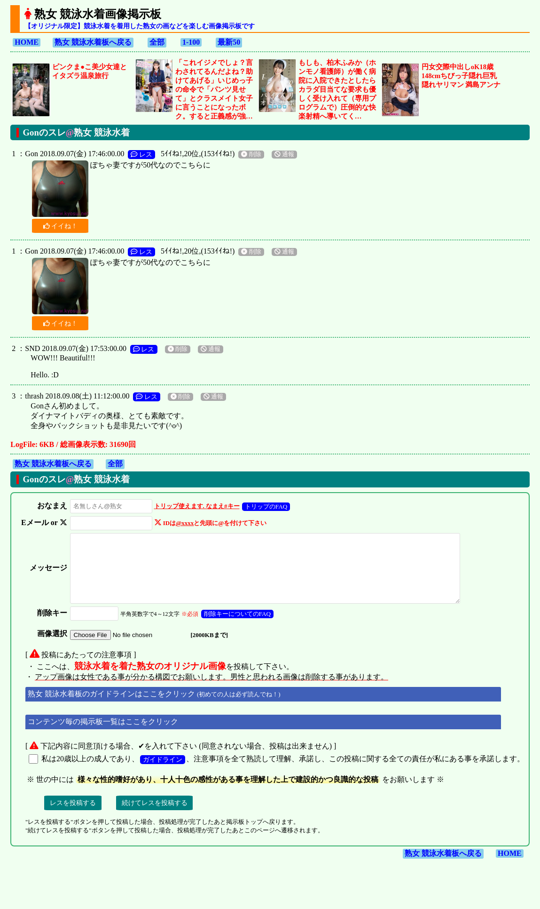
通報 (284, 154)
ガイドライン (162, 772)
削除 (251, 154)
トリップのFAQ (264, 506)
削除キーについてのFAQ (235, 626)
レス (141, 154)
